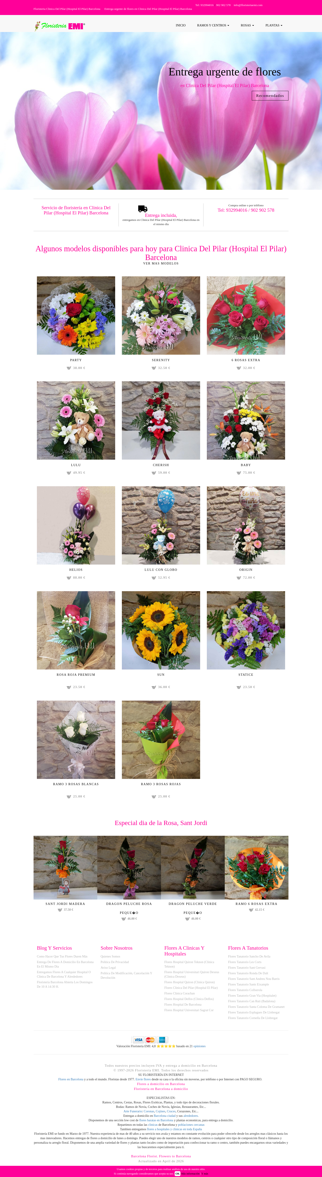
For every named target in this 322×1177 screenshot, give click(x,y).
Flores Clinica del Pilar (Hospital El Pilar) (191, 989)
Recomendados (269, 96)
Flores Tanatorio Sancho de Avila (249, 958)
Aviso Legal (108, 969)
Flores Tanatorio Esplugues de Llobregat (254, 1014)
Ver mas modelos (161, 263)
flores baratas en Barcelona (156, 1122)
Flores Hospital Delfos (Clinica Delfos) (189, 1001)
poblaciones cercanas (191, 1127)
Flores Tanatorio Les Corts (244, 964)
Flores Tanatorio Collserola (245, 992)
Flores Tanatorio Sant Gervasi (246, 969)
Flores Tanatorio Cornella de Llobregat (253, 1020)
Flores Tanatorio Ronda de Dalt (248, 975)
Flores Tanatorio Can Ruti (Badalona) (251, 1003)
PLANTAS (274, 25)
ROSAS (247, 25)
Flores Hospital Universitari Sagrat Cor (189, 1012)
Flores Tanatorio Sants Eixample (248, 986)
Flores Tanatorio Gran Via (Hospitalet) (252, 997)
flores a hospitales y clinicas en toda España (174, 1131)
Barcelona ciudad (165, 1118)
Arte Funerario (133, 1113)
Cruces (171, 1113)
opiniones (199, 1048)
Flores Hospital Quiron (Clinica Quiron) (189, 984)
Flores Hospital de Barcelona (182, 1006)
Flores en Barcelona (70, 1081)
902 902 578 (223, 5)
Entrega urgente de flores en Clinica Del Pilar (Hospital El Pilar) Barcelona (148, 9)
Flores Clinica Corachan (179, 995)
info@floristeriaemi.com (248, 5)
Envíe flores (143, 1081)
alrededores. (191, 1118)
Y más (204, 1173)
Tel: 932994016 (204, 5)
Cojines (160, 1113)
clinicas (153, 1127)
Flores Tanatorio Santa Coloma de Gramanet (256, 1009)
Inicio (181, 25)
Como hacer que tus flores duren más (62, 958)
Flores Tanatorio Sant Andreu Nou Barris (254, 981)
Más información (190, 1173)
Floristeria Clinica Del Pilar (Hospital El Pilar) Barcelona (67, 9)
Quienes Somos (110, 958)
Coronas (149, 1113)
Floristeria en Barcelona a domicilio (161, 1091)
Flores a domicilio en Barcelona (161, 1086)
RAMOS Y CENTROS (213, 25)
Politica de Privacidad (115, 964)
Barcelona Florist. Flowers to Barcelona (161, 1158)
